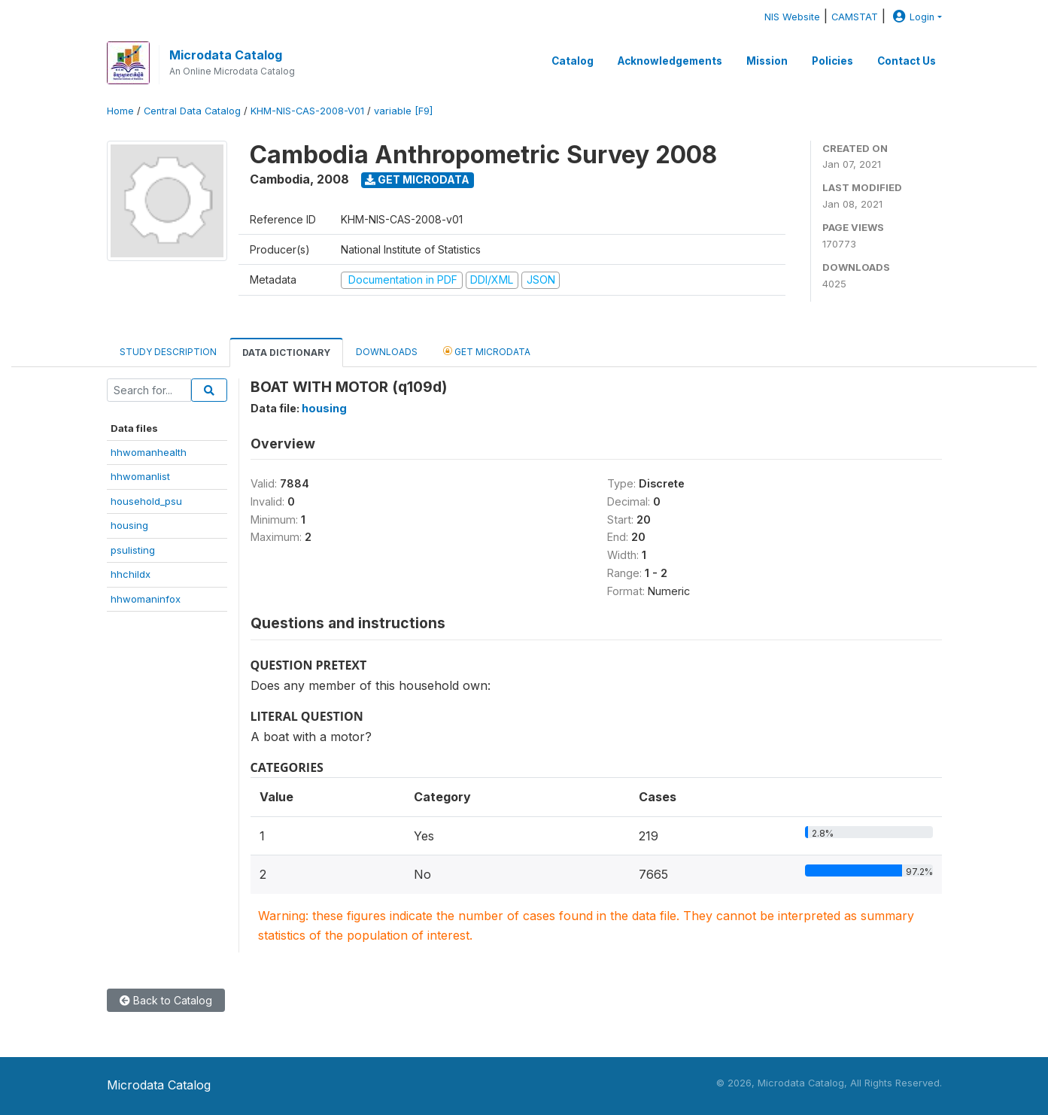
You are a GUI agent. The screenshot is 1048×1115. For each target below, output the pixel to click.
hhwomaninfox (146, 599)
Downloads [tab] (387, 351)
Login (911, 17)
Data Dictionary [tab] (286, 352)
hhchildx (130, 574)
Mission (767, 61)
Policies (832, 61)
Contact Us (906, 61)
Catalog (572, 61)
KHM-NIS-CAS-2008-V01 (307, 111)
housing (129, 525)
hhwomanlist (140, 476)
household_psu (146, 501)
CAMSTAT (854, 17)
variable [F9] (403, 111)
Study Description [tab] (168, 351)
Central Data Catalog (192, 111)
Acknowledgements (670, 61)
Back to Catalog (166, 1000)
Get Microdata (417, 179)
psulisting (133, 550)
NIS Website (792, 17)
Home (120, 111)
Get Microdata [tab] (486, 351)
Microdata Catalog (225, 54)
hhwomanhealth (149, 452)
